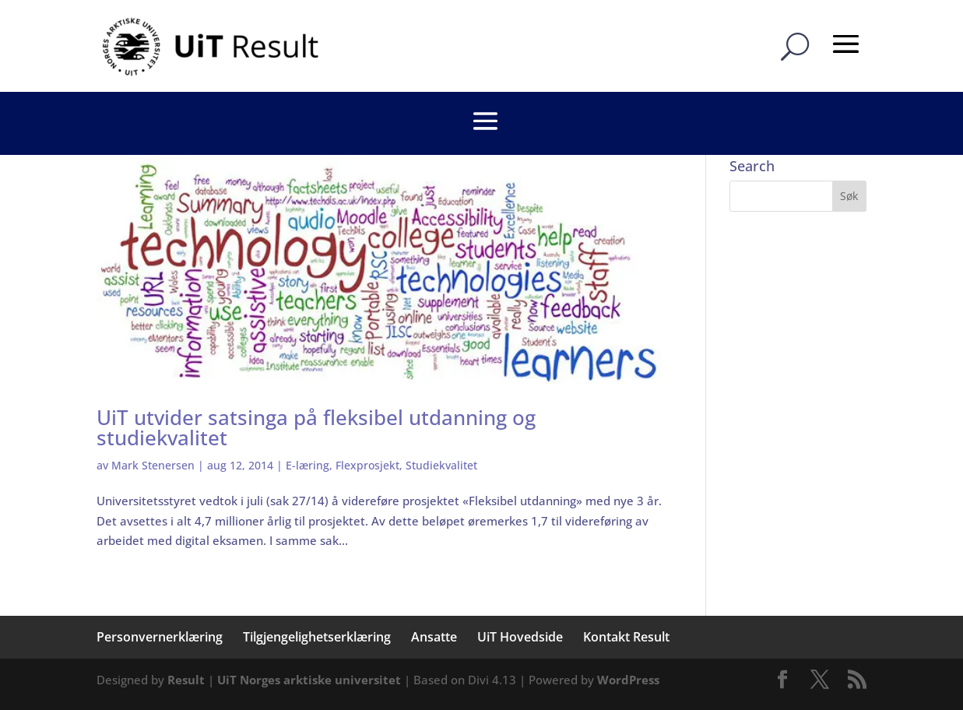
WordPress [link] (628, 679)
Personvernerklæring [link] (160, 636)
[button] (849, 196)
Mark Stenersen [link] (153, 465)
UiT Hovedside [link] (520, 636)
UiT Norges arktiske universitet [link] (309, 679)
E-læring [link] (307, 465)
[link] (213, 45)
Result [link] (186, 679)
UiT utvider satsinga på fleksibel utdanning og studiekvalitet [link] (316, 427)
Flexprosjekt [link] (367, 465)
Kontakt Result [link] (626, 636)
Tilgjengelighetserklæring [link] (317, 636)
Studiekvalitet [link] (441, 465)
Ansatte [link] (434, 636)
